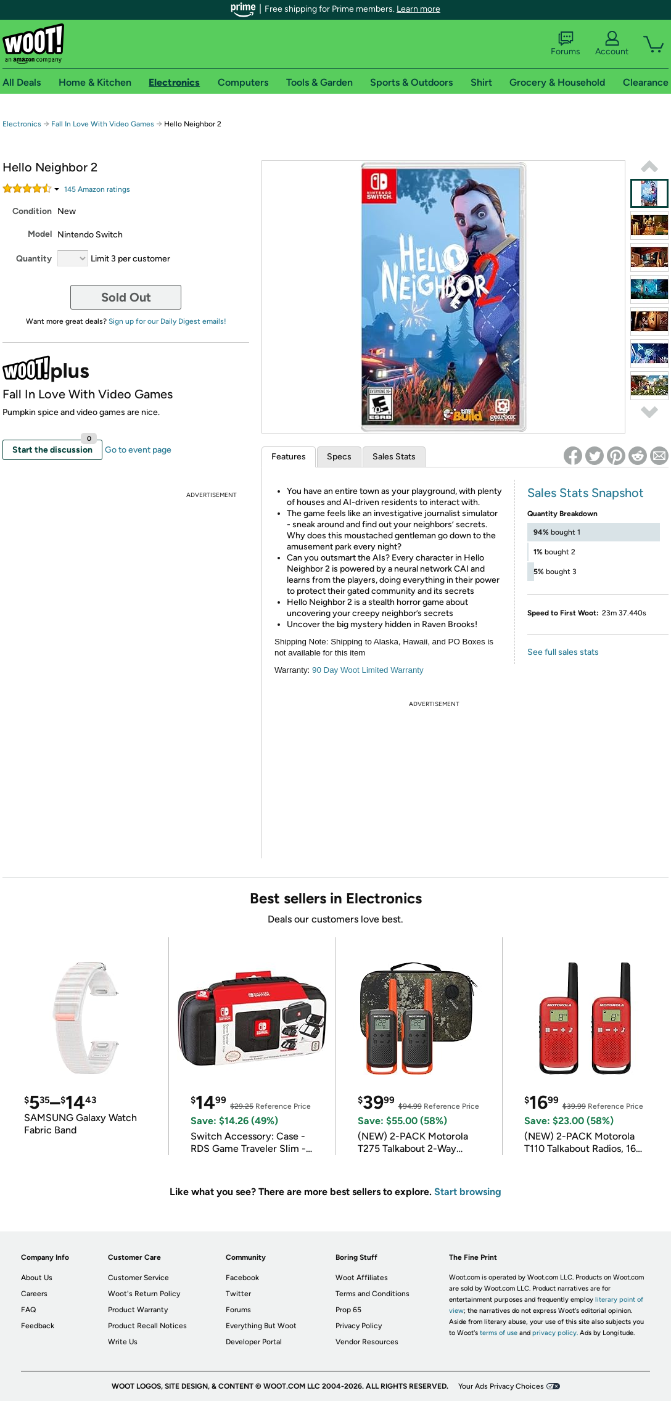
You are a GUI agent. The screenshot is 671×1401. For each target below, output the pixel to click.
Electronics (21, 124)
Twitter (238, 1293)
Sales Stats (394, 456)
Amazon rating (97, 189)
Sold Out (126, 297)
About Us (36, 1277)
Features (288, 456)
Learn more (418, 9)
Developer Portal (254, 1341)
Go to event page (138, 450)
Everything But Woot (261, 1325)
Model (40, 234)
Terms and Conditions (373, 1293)
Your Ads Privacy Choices (501, 1386)
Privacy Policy (359, 1325)
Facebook (242, 1277)
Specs (339, 456)
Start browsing (467, 1192)
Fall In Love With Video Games (102, 124)
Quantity (34, 258)
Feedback (37, 1325)
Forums (565, 44)
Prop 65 (348, 1309)
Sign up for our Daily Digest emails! (167, 321)
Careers (34, 1293)
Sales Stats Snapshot (585, 492)
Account (611, 44)
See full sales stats (563, 652)
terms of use (498, 1333)
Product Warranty (138, 1309)
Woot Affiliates (362, 1277)
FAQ (28, 1309)
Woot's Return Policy (144, 1293)
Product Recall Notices (147, 1325)
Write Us (123, 1341)
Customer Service (138, 1277)
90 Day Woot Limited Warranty (368, 670)
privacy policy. (555, 1333)
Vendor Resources (367, 1341)
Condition (32, 211)
